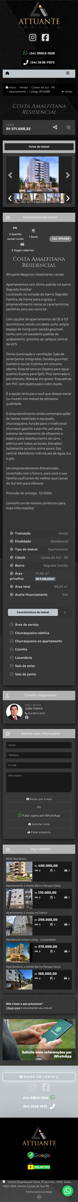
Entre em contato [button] (39, 1077)
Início (10, 87)
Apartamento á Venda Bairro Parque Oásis (33, 886)
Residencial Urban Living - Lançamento (31, 939)
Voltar (67, 92)
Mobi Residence (16, 859)
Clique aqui (13, 1008)
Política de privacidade (39, 1192)
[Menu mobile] (7, 73)
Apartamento (17, 92)
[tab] (17, 146)
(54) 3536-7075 (42, 62)
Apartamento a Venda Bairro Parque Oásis (33, 967)
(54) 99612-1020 (42, 53)
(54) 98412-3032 (35, 713)
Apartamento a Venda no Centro (26, 913)
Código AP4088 (39, 92)
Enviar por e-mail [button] (39, 799)
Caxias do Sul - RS (43, 87)
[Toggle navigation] (68, 73)
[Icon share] (32, 37)
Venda (24, 87)
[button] (11, 175)
